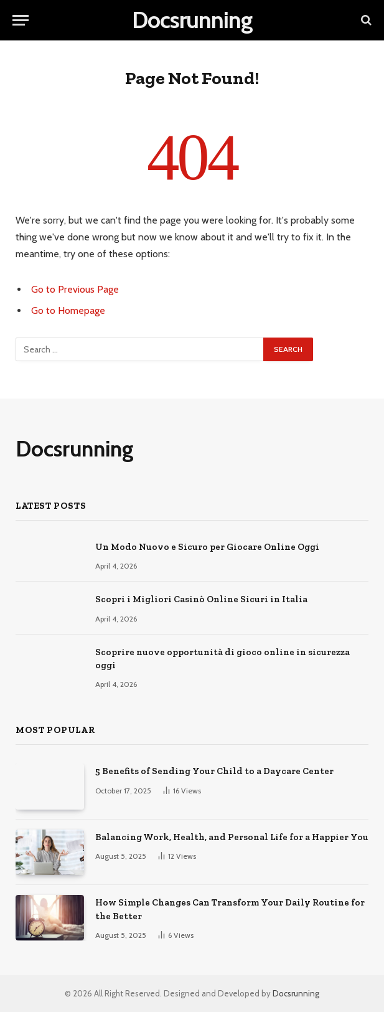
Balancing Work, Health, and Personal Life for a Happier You (231, 837)
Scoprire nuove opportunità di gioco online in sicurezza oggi (222, 658)
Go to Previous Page (75, 289)
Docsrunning (296, 993)
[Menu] (20, 20)
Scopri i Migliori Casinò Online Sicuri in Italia (201, 599)
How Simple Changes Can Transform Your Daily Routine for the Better (230, 909)
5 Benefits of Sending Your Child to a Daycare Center (214, 771)
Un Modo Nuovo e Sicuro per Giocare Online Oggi (207, 546)
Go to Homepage (68, 310)
